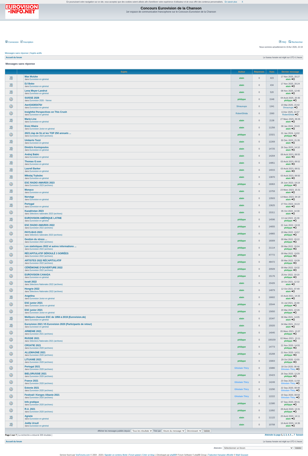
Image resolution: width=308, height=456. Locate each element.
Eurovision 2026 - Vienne (41, 100)
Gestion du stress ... (36, 239)
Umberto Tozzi (33, 140)
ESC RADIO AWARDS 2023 (39, 182)
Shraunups (241, 106)
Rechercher (296, 42)
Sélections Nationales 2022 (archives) (46, 284)
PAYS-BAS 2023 (33, 232)
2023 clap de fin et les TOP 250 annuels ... (48, 133)
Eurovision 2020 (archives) (41, 348)
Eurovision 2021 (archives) (41, 334)
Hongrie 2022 (32, 288)
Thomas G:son (33, 161)
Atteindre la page (273, 435)
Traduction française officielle (220, 455)
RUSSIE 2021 (32, 338)
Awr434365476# (33, 105)
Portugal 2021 (32, 366)
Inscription (26, 42)
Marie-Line (30, 119)
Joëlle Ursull (31, 423)
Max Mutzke (31, 76)
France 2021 (31, 380)
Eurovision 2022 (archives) (41, 228)
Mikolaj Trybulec (34, 175)
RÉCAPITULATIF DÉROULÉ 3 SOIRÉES (46, 253)
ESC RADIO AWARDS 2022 (39, 225)
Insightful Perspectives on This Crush (46, 112)
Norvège (29, 196)
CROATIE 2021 (33, 345)
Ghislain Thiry (242, 368)
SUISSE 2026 (32, 97)
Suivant (299, 435)
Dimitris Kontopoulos (37, 147)
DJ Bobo (29, 83)
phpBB (173, 455)
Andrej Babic (32, 154)
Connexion (12, 42)
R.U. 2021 (30, 409)
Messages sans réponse (16, 53)
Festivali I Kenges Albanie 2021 (42, 395)
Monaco (29, 189)
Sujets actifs (36, 53)
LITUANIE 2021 (33, 359)
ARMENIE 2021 (33, 331)
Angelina (30, 296)
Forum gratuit (134, 455)
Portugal (29, 204)
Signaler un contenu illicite (115, 455)
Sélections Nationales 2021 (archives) (46, 341)
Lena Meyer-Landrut (36, 90)
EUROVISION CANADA (37, 274)
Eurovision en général (39, 79)
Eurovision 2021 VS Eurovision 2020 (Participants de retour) (58, 324)
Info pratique (32, 402)
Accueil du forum (14, 57)
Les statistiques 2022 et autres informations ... (50, 246)
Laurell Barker (32, 168)
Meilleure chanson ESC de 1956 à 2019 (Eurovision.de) (55, 317)
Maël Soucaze (242, 455)
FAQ (282, 42)
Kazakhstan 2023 (34, 211)
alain (241, 78)
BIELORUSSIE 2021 (35, 373)
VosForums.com (83, 455)
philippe (241, 99)
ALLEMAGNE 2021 (35, 352)
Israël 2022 (31, 281)
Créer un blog (148, 455)
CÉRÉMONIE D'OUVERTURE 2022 (43, 267)
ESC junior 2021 (33, 303)
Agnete (29, 416)
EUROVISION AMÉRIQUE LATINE (43, 218)
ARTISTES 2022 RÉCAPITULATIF (43, 260)
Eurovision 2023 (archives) (41, 136)
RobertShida (242, 113)
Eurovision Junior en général (42, 129)
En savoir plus (231, 2)
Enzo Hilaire (31, 126)
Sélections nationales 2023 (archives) (46, 214)
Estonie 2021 (32, 387)
